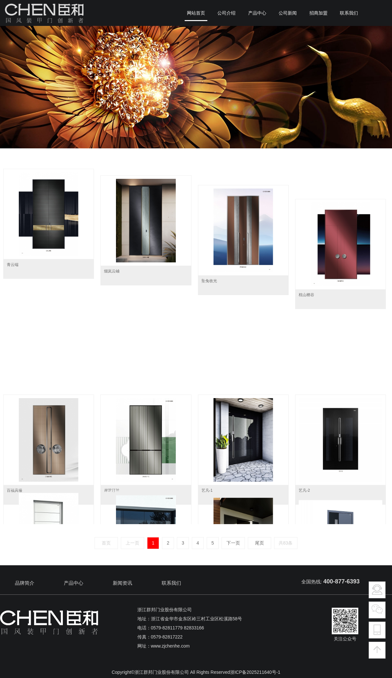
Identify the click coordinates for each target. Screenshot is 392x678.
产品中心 (73, 583)
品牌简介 (24, 583)
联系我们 (171, 583)
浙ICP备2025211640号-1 (255, 672)
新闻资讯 (122, 583)
